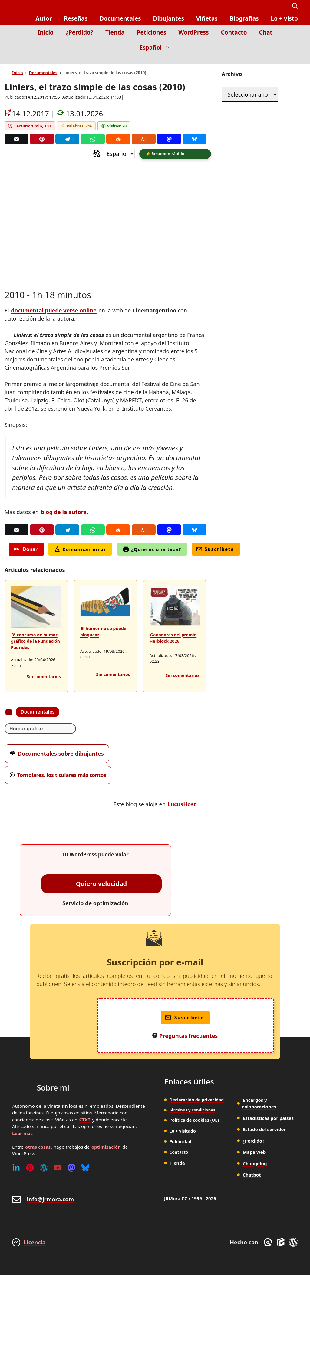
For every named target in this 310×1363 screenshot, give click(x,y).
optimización (106, 1148)
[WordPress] (44, 1169)
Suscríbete (215, 550)
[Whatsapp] (93, 139)
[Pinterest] (42, 139)
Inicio (46, 32)
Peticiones (152, 32)
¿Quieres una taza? (152, 550)
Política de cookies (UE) (193, 1121)
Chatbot (252, 1176)
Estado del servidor (264, 1130)
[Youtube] (58, 1169)
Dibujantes (168, 18)
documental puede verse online (54, 311)
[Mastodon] (169, 139)
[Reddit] (118, 139)
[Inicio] (293, 59)
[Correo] (16, 139)
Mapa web (254, 1153)
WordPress (193, 32)
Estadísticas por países (268, 1119)
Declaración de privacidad (196, 1101)
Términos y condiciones (192, 1111)
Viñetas (207, 18)
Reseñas (75, 18)
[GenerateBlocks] (281, 1243)
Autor (43, 18)
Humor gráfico (26, 729)
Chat (265, 32)
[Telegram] (67, 139)
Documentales (120, 18)
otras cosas (38, 1148)
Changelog (255, 1164)
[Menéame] (144, 139)
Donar (26, 550)
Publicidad (180, 1142)
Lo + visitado (182, 1132)
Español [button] (158, 47)
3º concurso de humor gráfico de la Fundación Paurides (35, 642)
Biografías (244, 18)
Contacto (234, 32)
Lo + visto (284, 18)
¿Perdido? (79, 32)
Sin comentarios (44, 677)
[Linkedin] (16, 1169)
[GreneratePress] (269, 1243)
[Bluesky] (194, 139)
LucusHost (182, 805)
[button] (295, 6)
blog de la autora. (64, 512)
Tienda (115, 32)
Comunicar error (80, 550)
